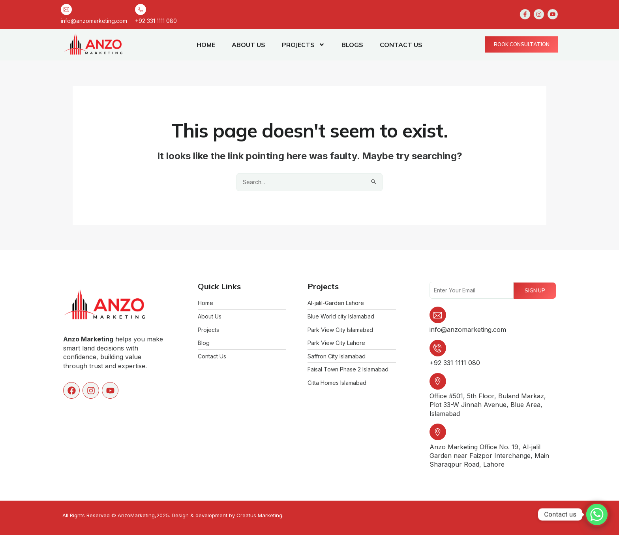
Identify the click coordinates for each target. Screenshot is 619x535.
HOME (206, 45)
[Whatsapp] (597, 514)
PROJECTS (303, 45)
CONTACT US (401, 45)
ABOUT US (248, 45)
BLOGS (352, 45)
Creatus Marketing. (259, 515)
